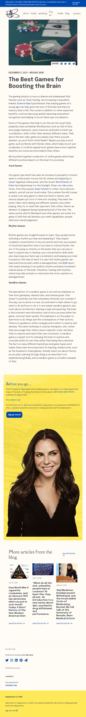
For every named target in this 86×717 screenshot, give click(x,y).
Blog (67, 13)
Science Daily (24, 104)
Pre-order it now (13, 400)
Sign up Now (11, 711)
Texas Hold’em (41, 189)
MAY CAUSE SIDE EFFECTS (64, 392)
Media (60, 13)
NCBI (65, 263)
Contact (77, 13)
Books (34, 13)
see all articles (68, 554)
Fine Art (51, 13)
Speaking (42, 13)
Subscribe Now (76, 3)
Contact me (11, 685)
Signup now (14, 415)
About (26, 13)
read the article (17, 623)
